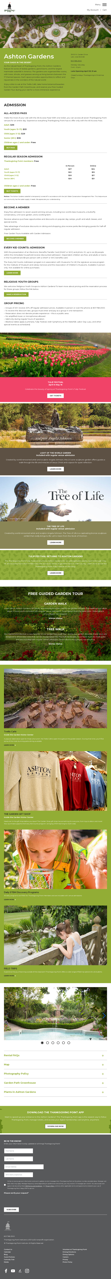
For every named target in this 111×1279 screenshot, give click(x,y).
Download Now (56, 1126)
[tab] (55, 1055)
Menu (98, 4)
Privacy (65, 1259)
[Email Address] (24, 1166)
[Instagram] (27, 1271)
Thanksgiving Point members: (19, 161)
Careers (66, 1257)
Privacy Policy (50, 1186)
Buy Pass (11, 148)
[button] (47, 44)
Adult (6, 169)
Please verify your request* (16, 1193)
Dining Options (68, 1254)
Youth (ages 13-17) (12, 172)
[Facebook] (6, 1271)
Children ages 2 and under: (17, 142)
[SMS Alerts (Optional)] (18, 1174)
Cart (105, 10)
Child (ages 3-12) (11, 175)
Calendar (7, 1252)
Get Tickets (55, 396)
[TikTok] (20, 1271)
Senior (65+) (9, 179)
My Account (93, 10)
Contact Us (8, 1249)
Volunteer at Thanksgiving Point (75, 1249)
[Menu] (104, 4)
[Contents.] (55, 217)
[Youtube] (13, 1271)
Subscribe (11, 1210)
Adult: (7, 125)
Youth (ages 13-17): (13, 129)
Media (6, 1262)
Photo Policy (67, 1262)
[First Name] (18, 1151)
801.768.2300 (76, 61)
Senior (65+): (10, 138)
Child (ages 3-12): (12, 134)
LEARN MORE (12, 273)
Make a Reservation (16, 294)
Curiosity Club (9, 1259)
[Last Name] (18, 1158)
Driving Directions (69, 1252)
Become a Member (15, 239)
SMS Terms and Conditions (33, 1186)
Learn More (55, 469)
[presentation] (24, 1199)
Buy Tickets (12, 191)
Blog (6, 1254)
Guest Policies (9, 1257)
